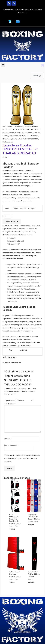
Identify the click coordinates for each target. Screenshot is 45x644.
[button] (3, 65)
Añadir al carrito (12, 221)
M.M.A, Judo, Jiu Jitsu (10, 139)
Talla (7, 208)
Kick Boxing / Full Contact (28, 136)
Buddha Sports (22, 127)
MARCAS (11, 127)
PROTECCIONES (32, 139)
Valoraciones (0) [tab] (13, 244)
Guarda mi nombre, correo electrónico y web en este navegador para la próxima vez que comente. (22, 458)
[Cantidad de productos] (7, 216)
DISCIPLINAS (19, 133)
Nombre (7, 438)
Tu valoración (9, 404)
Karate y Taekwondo (10, 136)
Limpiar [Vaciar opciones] (32, 208)
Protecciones (8, 142)
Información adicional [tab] (15, 241)
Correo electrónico (12, 445)
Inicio (4, 127)
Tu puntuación (10, 400)
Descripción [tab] (11, 238)
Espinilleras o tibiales (33, 133)
